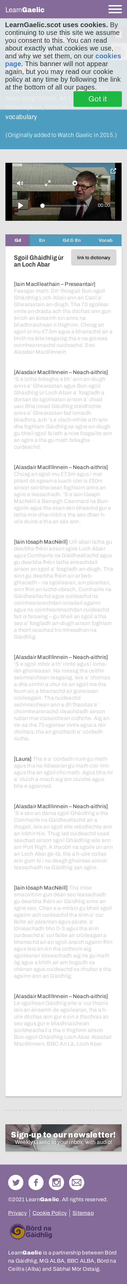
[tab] (17, 240)
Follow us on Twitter (15, 1182)
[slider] (63, 205)
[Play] (21, 205)
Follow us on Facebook (36, 1182)
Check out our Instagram (56, 1182)
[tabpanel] (63, 671)
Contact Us (76, 1182)
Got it (97, 99)
